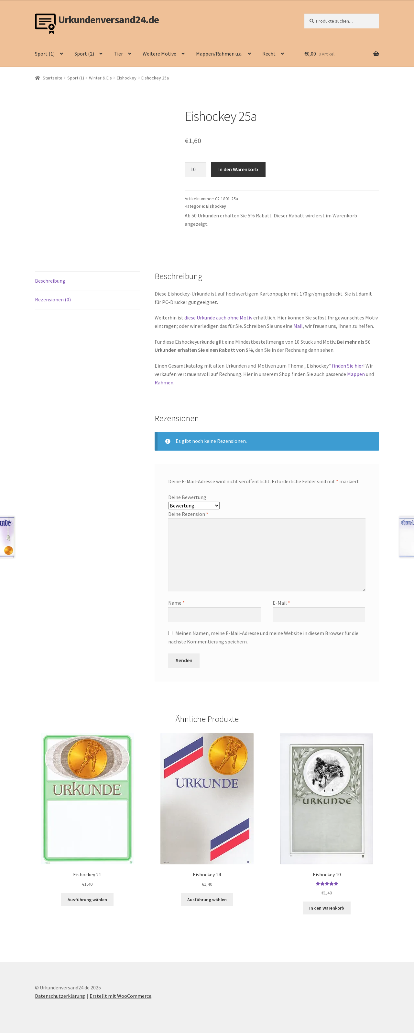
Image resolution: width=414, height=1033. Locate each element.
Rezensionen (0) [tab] (53, 299)
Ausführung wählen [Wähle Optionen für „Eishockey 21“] (87, 900)
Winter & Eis (100, 78)
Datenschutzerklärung (60, 996)
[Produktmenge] (196, 169)
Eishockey (126, 78)
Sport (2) (84, 53)
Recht (269, 53)
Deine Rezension (188, 514)
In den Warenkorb (238, 169)
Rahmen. (164, 382)
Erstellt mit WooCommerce (120, 996)
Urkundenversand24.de (108, 20)
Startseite (52, 78)
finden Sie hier (347, 365)
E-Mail (281, 603)
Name (176, 603)
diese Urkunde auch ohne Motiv (218, 317)
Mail (298, 326)
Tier (118, 53)
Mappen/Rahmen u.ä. (219, 53)
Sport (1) (45, 53)
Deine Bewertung (187, 497)
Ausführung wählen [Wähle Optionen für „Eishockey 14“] (207, 900)
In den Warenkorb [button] (326, 908)
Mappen (356, 374)
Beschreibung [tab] (50, 280)
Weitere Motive (159, 53)
